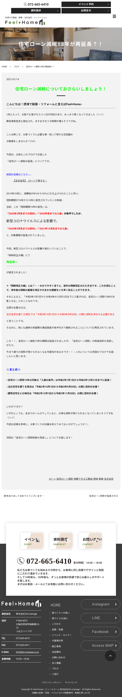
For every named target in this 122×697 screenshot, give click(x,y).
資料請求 (36, 10)
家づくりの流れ (60, 618)
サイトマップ (71, 682)
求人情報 (56, 663)
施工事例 (56, 646)
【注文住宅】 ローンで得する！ (30, 180)
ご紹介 (55, 674)
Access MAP (103, 645)
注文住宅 (108, 479)
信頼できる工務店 (83, 479)
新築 (101, 479)
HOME (4, 67)
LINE (96, 618)
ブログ (16, 67)
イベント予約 (86, 4)
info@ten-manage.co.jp (27, 652)
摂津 (95, 479)
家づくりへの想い (61, 613)
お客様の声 (57, 640)
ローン (52, 479)
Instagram (101, 604)
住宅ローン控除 (64, 479)
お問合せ (86, 10)
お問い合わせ (58, 657)
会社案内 (56, 652)
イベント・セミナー (62, 635)
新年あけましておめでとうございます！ (24, 496)
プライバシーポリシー (52, 682)
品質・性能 (57, 629)
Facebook (100, 632)
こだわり (56, 624)
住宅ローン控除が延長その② (103, 496)
